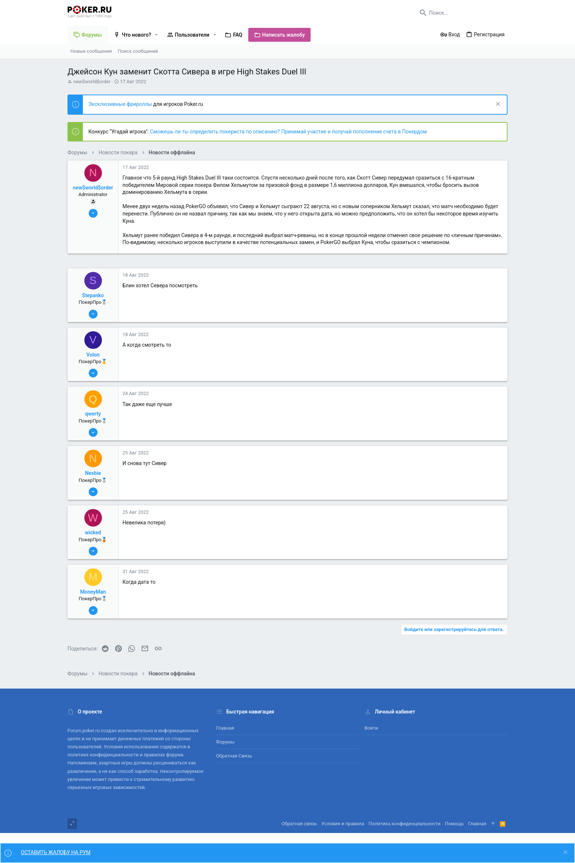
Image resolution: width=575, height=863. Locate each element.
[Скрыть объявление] (497, 104)
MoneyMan (93, 592)
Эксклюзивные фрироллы (120, 104)
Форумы (225, 742)
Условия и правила (342, 823)
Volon (92, 355)
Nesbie (93, 473)
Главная (225, 728)
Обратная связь (234, 756)
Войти (371, 728)
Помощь (454, 823)
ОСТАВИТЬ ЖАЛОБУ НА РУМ (56, 852)
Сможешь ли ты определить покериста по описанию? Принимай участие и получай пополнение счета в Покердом (288, 131)
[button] (156, 34)
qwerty (93, 414)
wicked (93, 532)
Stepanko (93, 295)
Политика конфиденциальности (404, 823)
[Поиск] (462, 12)
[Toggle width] (72, 823)
